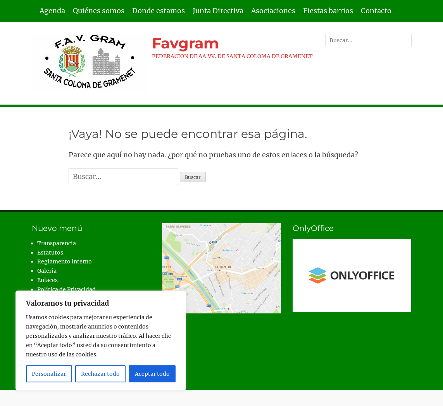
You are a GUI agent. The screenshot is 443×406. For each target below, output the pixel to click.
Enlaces (47, 280)
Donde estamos (158, 10)
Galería (47, 270)
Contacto (376, 10)
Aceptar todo (152, 373)
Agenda (52, 10)
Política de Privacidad (66, 289)
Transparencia (56, 243)
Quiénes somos (98, 10)
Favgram (185, 43)
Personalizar (49, 373)
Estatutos (50, 252)
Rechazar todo (100, 373)
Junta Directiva (218, 10)
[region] (101, 341)
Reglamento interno (64, 261)
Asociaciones (273, 10)
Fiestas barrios (328, 10)
